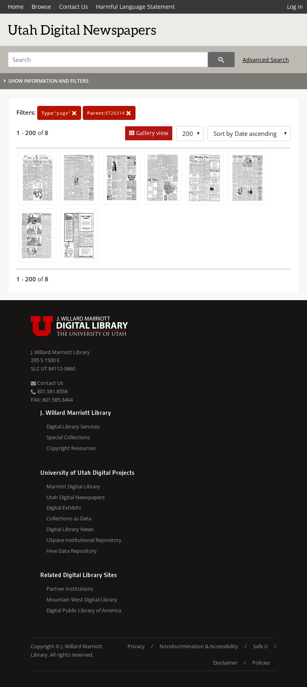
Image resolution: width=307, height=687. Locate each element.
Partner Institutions (69, 588)
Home (16, 6)
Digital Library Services (73, 426)
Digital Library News (70, 529)
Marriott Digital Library (73, 486)
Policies (261, 662)
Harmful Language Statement (135, 6)
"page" (59, 113)
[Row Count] (189, 133)
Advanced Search (266, 60)
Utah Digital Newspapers (75, 497)
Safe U (260, 646)
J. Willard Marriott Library (60, 352)
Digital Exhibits (63, 507)
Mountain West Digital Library (81, 599)
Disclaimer (225, 662)
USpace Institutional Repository (84, 540)
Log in (295, 6)
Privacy (136, 646)
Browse (41, 6)
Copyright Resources (71, 448)
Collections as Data (68, 518)
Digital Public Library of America (83, 610)
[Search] (108, 59)
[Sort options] (249, 133)
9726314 (109, 113)
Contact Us (73, 6)
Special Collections (68, 437)
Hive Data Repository (71, 550)
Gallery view (151, 133)
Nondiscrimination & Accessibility (198, 646)
